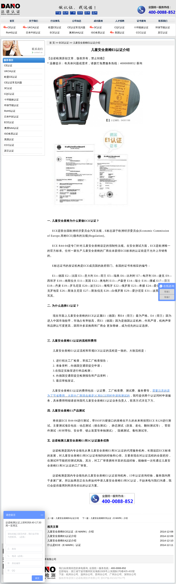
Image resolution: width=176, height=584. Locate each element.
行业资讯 (55, 21)
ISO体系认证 (98, 32)
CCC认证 (141, 32)
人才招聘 (119, 21)
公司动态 (76, 21)
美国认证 (119, 32)
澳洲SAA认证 (76, 32)
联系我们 (162, 21)
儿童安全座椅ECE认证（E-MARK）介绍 (109, 518)
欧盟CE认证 (54, 27)
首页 (12, 21)
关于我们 (33, 21)
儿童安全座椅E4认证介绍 (67, 518)
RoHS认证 (11, 32)
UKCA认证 (33, 27)
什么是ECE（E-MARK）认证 (64, 545)
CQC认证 (119, 27)
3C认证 (98, 27)
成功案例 (98, 21)
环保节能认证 (162, 27)
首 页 (52, 42)
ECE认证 (55, 32)
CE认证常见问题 (76, 27)
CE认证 (12, 27)
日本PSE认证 (33, 32)
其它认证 (163, 32)
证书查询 (141, 21)
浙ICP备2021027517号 (113, 578)
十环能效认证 (141, 27)
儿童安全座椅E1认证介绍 (61, 536)
